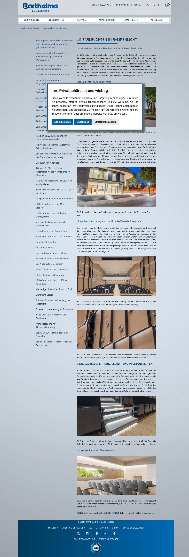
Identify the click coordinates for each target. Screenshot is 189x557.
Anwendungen (107, 20)
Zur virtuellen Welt (101, 5)
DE (147, 5)
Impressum (53, 528)
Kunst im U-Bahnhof (46, 242)
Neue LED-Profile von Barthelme (52, 269)
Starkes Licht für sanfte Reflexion (52, 259)
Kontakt (138, 5)
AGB (90, 528)
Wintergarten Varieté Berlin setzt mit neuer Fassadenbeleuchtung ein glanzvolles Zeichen (54, 44)
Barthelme (131, 20)
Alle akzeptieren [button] (62, 122)
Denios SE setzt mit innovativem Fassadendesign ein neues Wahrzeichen (52, 56)
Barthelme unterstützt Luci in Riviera (54, 237)
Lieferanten (102, 528)
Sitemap (115, 528)
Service (81, 20)
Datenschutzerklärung (73, 528)
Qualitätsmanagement (84, 539)
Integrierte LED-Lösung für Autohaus (54, 199)
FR (162, 5)
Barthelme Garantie (108, 539)
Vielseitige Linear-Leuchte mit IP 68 (54, 289)
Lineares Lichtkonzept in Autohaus (53, 74)
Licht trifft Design (45, 295)
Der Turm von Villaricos (47, 163)
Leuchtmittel (56, 20)
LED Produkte (31, 20)
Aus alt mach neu (44, 247)
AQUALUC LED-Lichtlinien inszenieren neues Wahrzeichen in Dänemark (53, 171)
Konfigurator (122, 5)
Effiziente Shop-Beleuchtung (50, 275)
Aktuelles (156, 20)
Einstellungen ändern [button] (106, 122)
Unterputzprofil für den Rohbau (51, 253)
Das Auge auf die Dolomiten (49, 264)
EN (155, 5)
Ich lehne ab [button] (83, 122)
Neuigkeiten (35, 28)
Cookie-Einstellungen (133, 528)
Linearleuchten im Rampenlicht (56, 28)
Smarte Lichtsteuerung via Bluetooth (54, 309)
